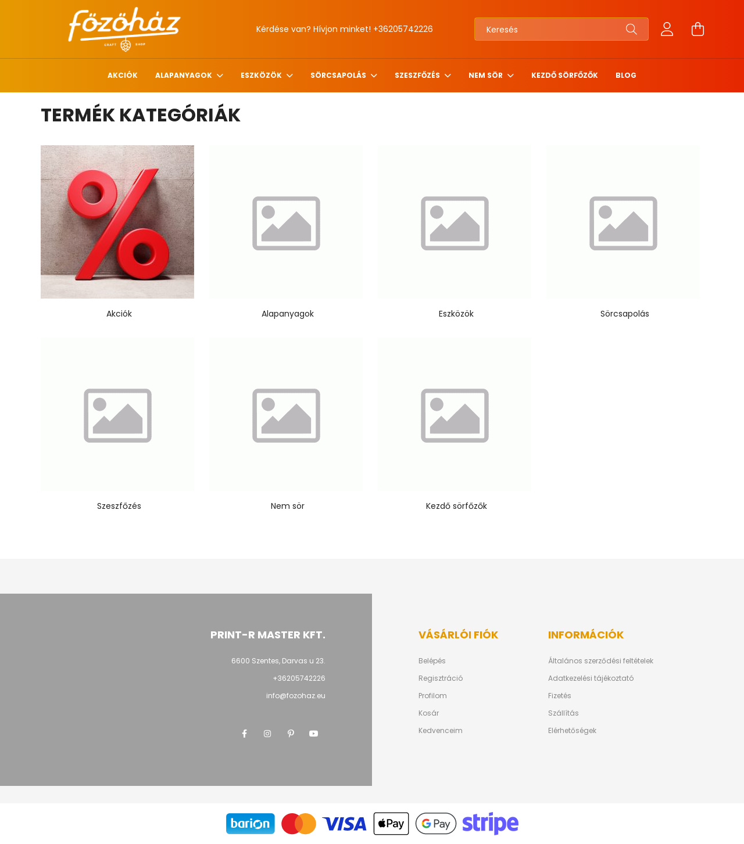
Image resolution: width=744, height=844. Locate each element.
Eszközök (262, 75)
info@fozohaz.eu (296, 696)
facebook (244, 733)
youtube (314, 733)
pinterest (290, 733)
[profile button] (667, 29)
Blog (626, 75)
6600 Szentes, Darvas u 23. (278, 661)
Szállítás (563, 713)
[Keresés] (561, 29)
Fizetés (559, 696)
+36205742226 (403, 29)
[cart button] (697, 29)
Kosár (429, 713)
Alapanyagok (184, 75)
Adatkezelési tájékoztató (591, 678)
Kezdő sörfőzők (564, 75)
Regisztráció (441, 678)
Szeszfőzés (418, 75)
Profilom (433, 696)
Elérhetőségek (572, 731)
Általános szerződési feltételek (600, 661)
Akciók (123, 75)
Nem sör (486, 75)
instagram (267, 733)
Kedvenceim (441, 731)
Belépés (432, 661)
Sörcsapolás (339, 75)
